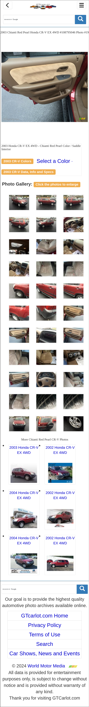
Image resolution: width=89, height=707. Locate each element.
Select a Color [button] (54, 161)
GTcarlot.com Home (44, 616)
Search (44, 644)
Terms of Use (44, 635)
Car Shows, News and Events (44, 653)
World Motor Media (46, 665)
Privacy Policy (44, 625)
